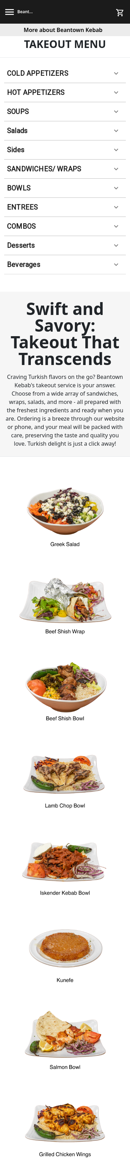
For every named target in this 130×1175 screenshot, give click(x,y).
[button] (65, 73)
